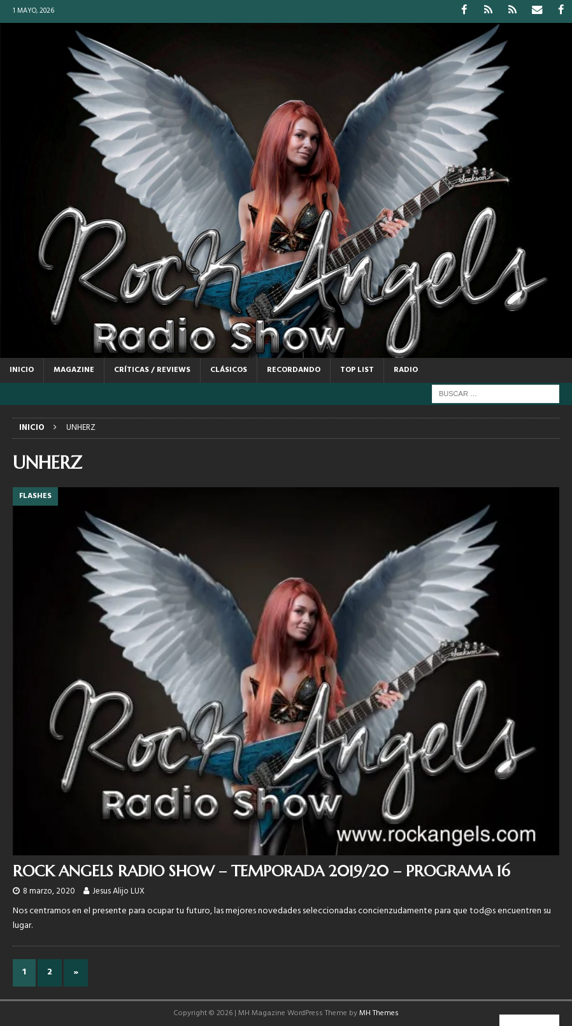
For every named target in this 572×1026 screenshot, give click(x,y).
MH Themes (379, 1012)
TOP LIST (357, 369)
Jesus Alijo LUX (118, 890)
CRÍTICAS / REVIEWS (152, 369)
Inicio (22, 369)
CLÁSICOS (228, 369)
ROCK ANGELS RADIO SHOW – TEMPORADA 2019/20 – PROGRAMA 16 (261, 871)
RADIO (406, 369)
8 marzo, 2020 (49, 890)
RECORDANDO (293, 369)
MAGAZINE (74, 369)
